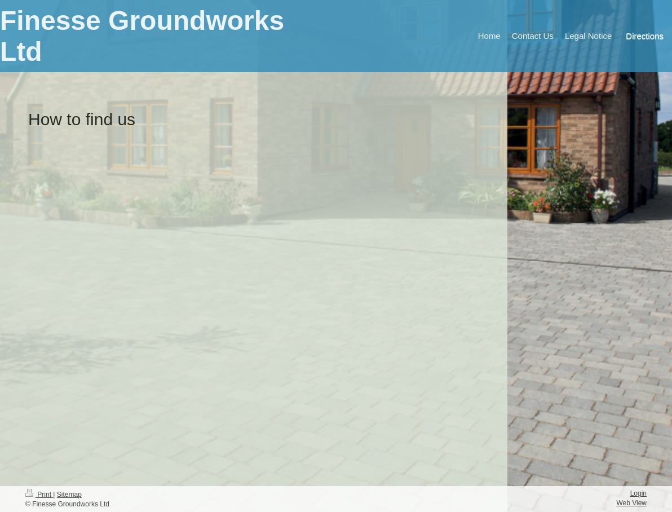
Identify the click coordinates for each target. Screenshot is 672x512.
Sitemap (69, 494)
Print (39, 494)
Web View (631, 503)
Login (638, 493)
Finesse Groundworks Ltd (142, 36)
